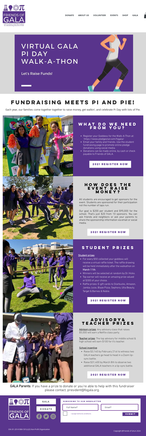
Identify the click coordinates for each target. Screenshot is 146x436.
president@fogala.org (83, 390)
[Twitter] (46, 416)
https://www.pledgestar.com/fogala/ (104, 139)
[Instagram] (53, 416)
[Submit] (130, 414)
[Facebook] (39, 416)
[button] (69, 15)
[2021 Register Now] (110, 164)
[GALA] (46, 401)
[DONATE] (46, 409)
